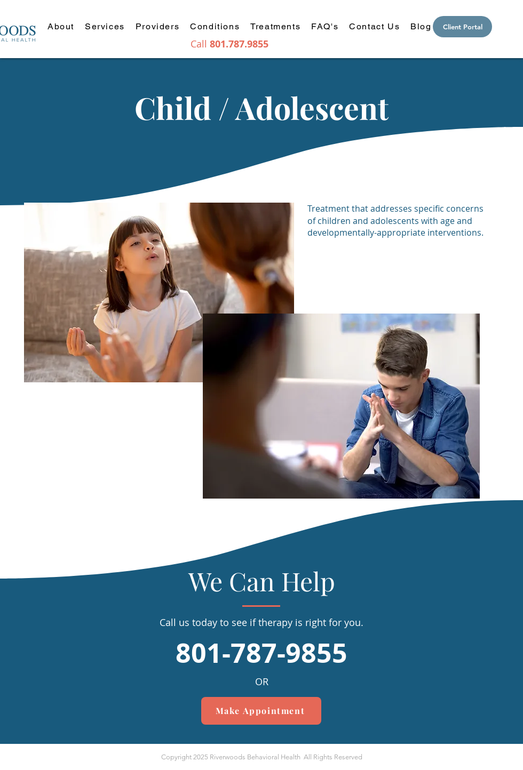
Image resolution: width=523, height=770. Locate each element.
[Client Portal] (462, 26)
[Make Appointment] (261, 711)
